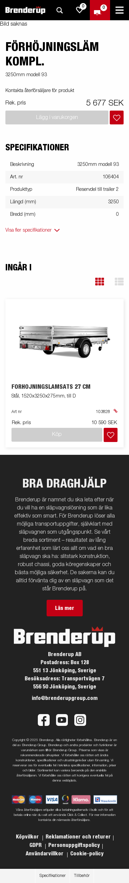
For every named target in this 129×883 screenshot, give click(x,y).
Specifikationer (53, 876)
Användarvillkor (45, 853)
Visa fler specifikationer (28, 230)
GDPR (36, 845)
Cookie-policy (87, 853)
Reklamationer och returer (78, 837)
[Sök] (59, 10)
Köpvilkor (28, 837)
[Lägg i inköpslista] (117, 117)
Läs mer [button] (64, 608)
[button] (99, 281)
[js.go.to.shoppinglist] (80, 10)
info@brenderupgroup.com (65, 698)
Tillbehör (81, 876)
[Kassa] (100, 10)
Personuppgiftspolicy (74, 845)
